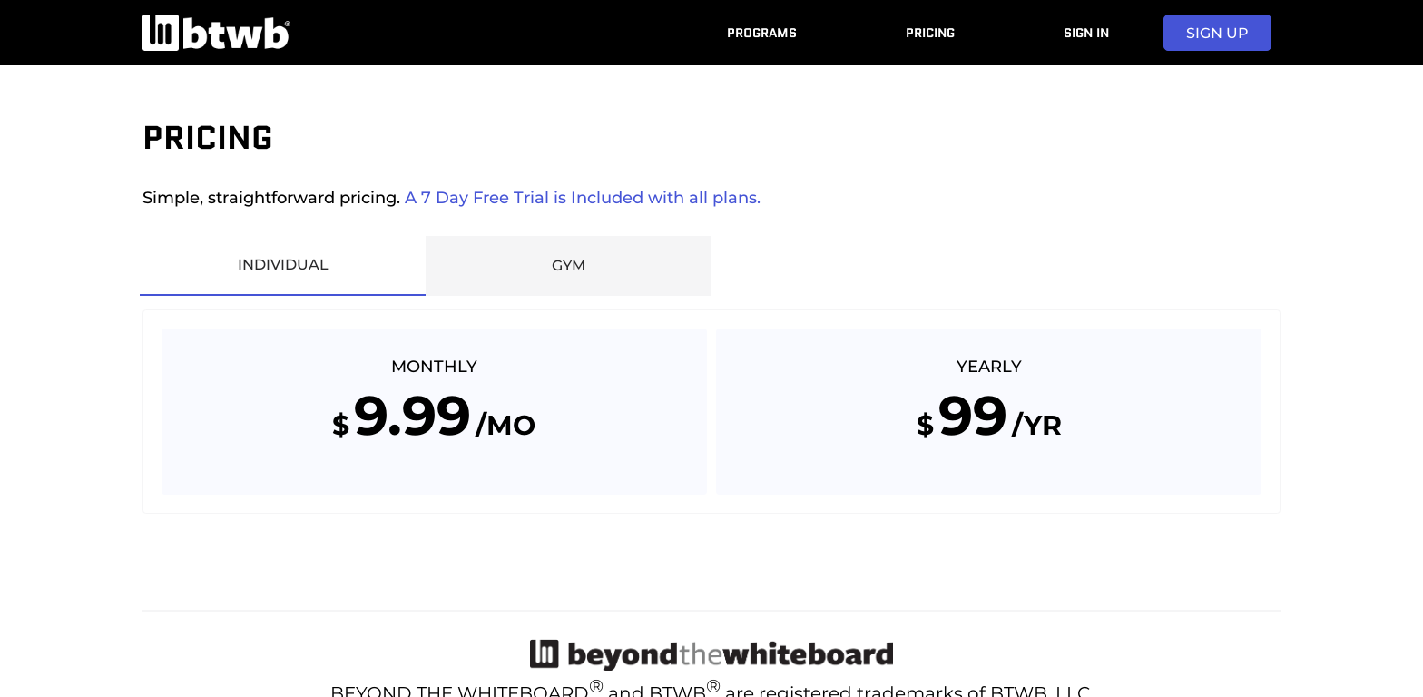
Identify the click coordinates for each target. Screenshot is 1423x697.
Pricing (930, 33)
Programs (762, 33)
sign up (1217, 33)
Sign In (1086, 33)
